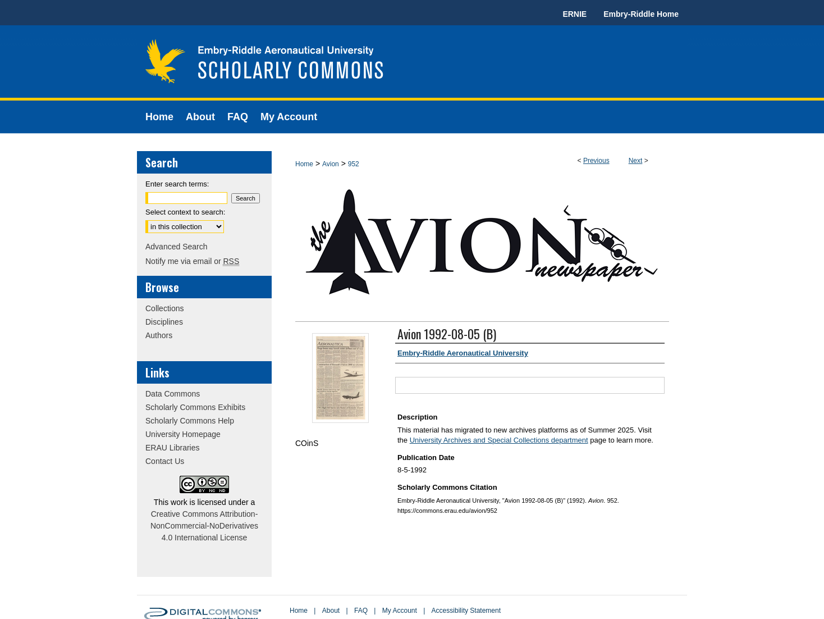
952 (353, 164)
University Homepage (183, 434)
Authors (158, 335)
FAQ (361, 611)
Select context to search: (185, 212)
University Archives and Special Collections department (499, 440)
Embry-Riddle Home (641, 14)
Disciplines (164, 321)
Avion (330, 164)
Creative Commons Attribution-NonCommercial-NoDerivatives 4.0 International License (204, 525)
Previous (596, 161)
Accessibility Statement (466, 611)
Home (304, 164)
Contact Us (164, 461)
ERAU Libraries (172, 447)
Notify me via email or (192, 261)
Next (636, 161)
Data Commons (172, 393)
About (331, 611)
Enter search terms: (177, 184)
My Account (399, 611)
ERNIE (574, 14)
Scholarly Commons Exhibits (195, 407)
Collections (164, 308)
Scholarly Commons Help (189, 420)
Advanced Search (176, 246)
